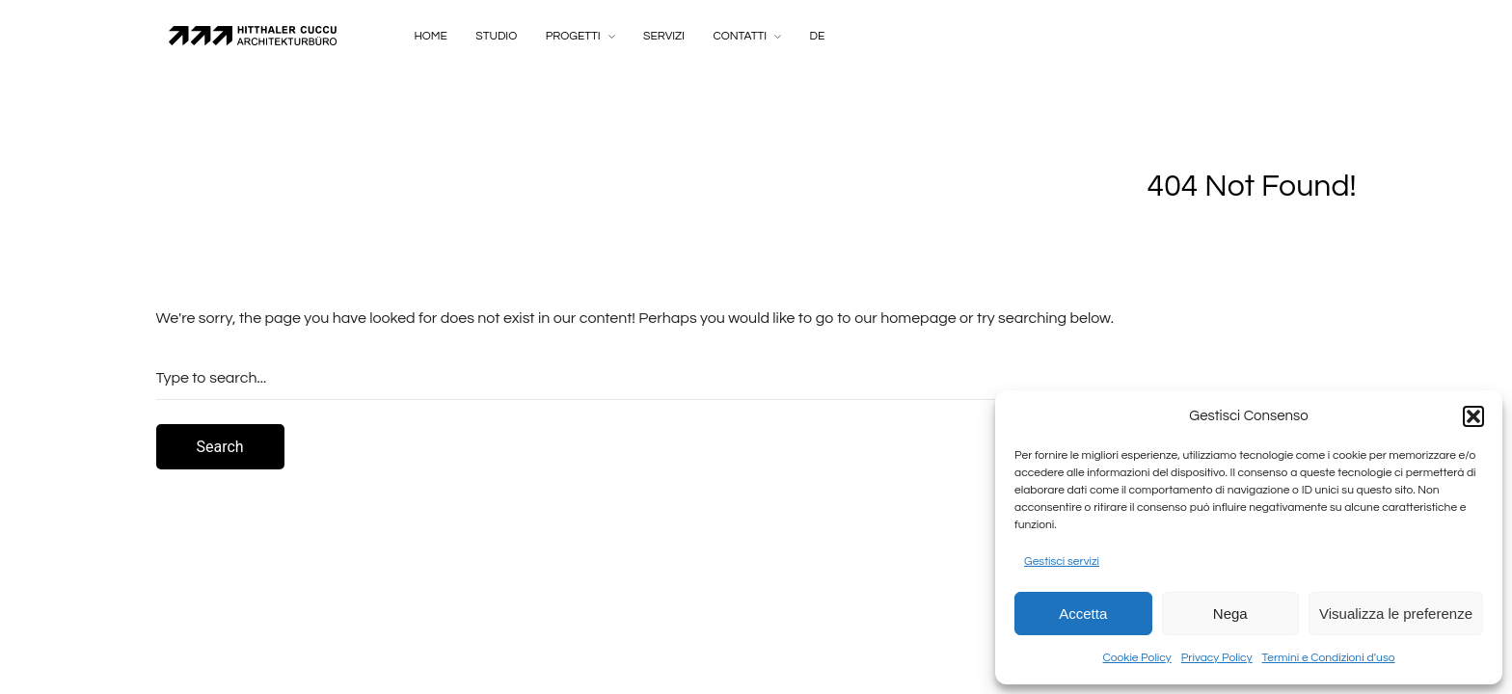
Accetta (1083, 613)
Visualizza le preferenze (1395, 613)
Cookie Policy (1137, 658)
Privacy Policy (1217, 658)
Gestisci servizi (1061, 561)
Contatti (740, 36)
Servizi (664, 36)
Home (431, 36)
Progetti (573, 36)
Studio (496, 36)
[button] (1473, 416)
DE (817, 36)
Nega (1230, 613)
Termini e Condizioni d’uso (1328, 658)
